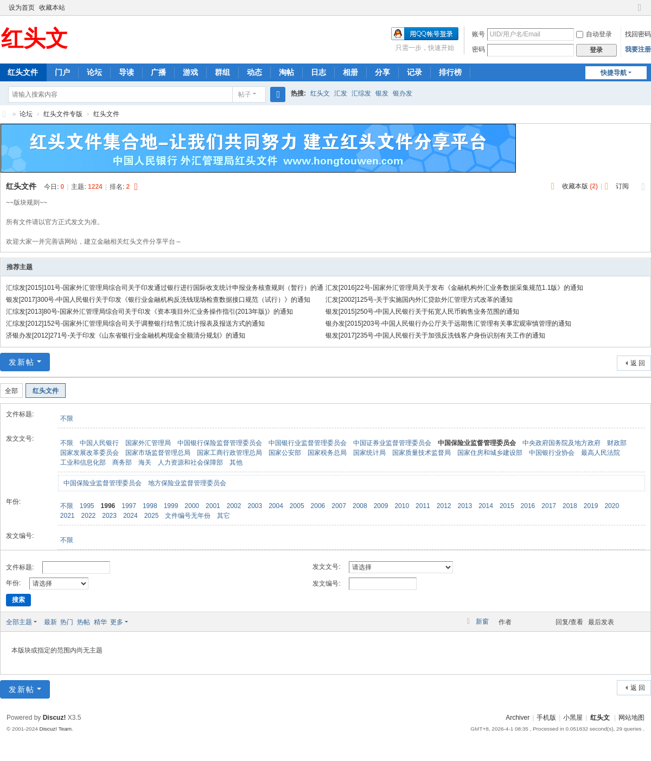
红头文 (320, 93)
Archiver (517, 717)
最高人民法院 (600, 452)
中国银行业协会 (552, 452)
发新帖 (22, 362)
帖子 (244, 94)
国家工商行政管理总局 (229, 452)
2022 (88, 515)
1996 (108, 506)
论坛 (94, 72)
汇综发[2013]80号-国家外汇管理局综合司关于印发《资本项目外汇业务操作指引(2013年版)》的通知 (149, 311)
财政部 (617, 443)
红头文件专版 (62, 114)
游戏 (190, 72)
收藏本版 (580, 186)
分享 (382, 72)
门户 (62, 72)
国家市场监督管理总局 (157, 452)
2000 (191, 506)
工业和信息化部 (83, 462)
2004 (276, 506)
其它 (223, 515)
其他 (235, 462)
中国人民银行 (99, 443)
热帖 (83, 622)
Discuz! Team (55, 729)
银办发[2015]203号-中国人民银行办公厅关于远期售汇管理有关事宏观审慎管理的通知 (448, 323)
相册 (350, 72)
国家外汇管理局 (148, 443)
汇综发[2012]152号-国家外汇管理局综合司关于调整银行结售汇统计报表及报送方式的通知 (135, 323)
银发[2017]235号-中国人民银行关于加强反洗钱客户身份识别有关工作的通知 (435, 335)
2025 (151, 515)
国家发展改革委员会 (89, 452)
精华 (100, 622)
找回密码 (638, 34)
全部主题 (19, 622)
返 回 (637, 363)
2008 (360, 506)
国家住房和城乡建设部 (489, 452)
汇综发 (361, 93)
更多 (116, 622)
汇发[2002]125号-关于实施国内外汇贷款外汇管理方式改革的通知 (419, 299)
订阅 (622, 186)
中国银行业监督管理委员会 (308, 443)
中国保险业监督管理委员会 (477, 443)
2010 (401, 506)
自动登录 (594, 34)
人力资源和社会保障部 (190, 462)
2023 (109, 515)
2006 (318, 506)
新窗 (482, 621)
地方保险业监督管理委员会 (187, 483)
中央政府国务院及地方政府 (561, 443)
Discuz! (54, 717)
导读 (126, 72)
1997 (129, 506)
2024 (130, 515)
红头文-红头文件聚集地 (4, 114)
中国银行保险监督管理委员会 (219, 443)
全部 (11, 391)
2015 (507, 506)
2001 (213, 506)
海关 (144, 462)
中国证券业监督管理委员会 (392, 443)
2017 (548, 506)
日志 (318, 72)
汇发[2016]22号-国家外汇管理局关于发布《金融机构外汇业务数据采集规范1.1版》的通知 (454, 287)
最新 (50, 622)
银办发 (402, 93)
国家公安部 (285, 452)
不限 (66, 418)
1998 (150, 506)
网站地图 (631, 717)
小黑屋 (573, 717)
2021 (67, 515)
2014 (485, 506)
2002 (234, 506)
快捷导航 (614, 73)
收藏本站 (52, 7)
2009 (381, 506)
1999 (171, 506)
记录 (414, 72)
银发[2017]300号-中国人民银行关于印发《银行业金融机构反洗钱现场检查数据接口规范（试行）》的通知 (158, 299)
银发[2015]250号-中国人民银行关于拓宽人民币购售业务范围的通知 (422, 311)
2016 (528, 506)
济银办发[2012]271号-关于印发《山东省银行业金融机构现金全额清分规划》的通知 (125, 335)
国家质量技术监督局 (421, 452)
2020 (611, 506)
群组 (222, 72)
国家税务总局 (327, 452)
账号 (478, 34)
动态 (254, 72)
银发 (381, 93)
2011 (423, 506)
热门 (66, 622)
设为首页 (22, 7)
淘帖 (286, 72)
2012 (444, 506)
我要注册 (638, 49)
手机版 (546, 717)
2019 (591, 506)
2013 (464, 506)
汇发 (340, 93)
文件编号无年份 (187, 515)
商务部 (122, 462)
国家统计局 (369, 452)
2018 (570, 506)
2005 (297, 506)
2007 (338, 506)
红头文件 (106, 114)
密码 (478, 49)
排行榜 (450, 72)
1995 (87, 506)
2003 (254, 506)
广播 (158, 72)
